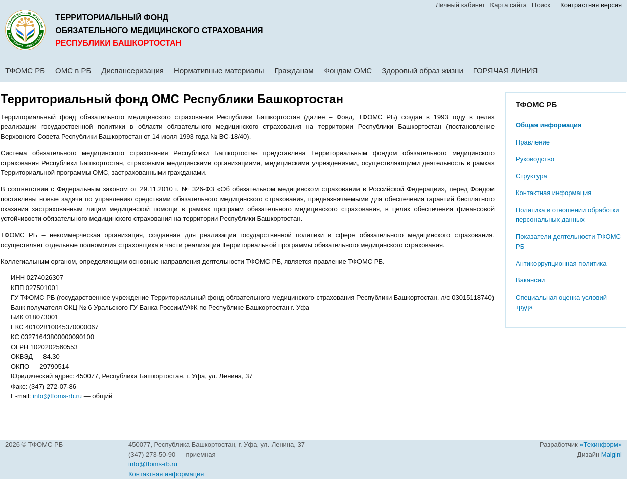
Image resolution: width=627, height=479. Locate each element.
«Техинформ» (600, 444)
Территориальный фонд (111, 17)
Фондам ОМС (348, 70)
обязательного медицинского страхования (159, 30)
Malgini (611, 454)
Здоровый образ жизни (422, 70)
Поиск (541, 5)
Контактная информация (553, 193)
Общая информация (549, 125)
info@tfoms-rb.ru (57, 396)
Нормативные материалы (219, 70)
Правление (533, 142)
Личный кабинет (460, 5)
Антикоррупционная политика (561, 263)
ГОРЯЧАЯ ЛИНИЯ (505, 70)
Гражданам (294, 70)
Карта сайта (508, 5)
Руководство (535, 159)
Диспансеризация (132, 70)
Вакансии (530, 280)
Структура (531, 176)
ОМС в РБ (73, 70)
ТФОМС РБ (25, 70)
